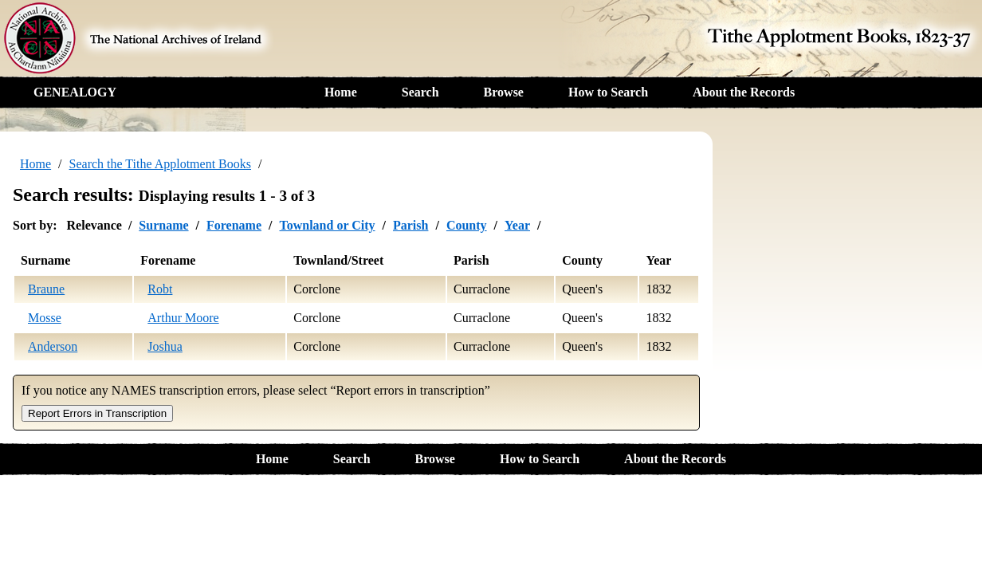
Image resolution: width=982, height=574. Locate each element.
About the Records (744, 92)
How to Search (608, 92)
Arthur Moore (182, 317)
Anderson (52, 346)
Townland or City (327, 225)
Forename (233, 225)
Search (420, 92)
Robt (159, 289)
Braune (46, 289)
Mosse (44, 317)
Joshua (165, 346)
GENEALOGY (74, 92)
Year (517, 225)
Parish (410, 225)
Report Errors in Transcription (97, 413)
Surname (163, 225)
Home (340, 92)
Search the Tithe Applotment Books (160, 164)
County (466, 225)
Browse (504, 92)
